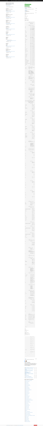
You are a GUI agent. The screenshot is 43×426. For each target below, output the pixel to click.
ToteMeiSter (26, 8)
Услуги (11, 0)
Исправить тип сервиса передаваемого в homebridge (30, 415)
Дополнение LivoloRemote (27, 413)
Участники (22, 0)
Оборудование (16, 0)
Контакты (18, 425)
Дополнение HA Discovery (27, 384)
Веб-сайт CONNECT (27, 418)
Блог (13, 0)
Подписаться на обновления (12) (28, 4)
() (10, 18)
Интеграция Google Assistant (27, 414)
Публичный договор (21, 425)
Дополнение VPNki (27, 408)
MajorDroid (26, 410)
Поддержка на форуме (27, 420)
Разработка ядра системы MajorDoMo (28, 380)
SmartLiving (35, 425)
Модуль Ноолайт (26, 382)
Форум (24, 0)
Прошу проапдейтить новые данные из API (29, 367)
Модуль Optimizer (26, 417)
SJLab (8, 425)
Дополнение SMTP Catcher (27, 409)
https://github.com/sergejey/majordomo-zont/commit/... (10, 17)
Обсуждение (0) (7, 18)
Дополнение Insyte (27, 416)
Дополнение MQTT (27, 383)
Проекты (9, 0)
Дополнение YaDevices (27, 381)
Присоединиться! (33, 0)
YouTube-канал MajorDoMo (27, 421)
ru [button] (36, 0)
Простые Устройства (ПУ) (27, 411)
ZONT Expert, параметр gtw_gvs (28, 376)
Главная (7, 0)
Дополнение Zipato (27, 419)
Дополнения (19, 0)
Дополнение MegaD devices (27, 385)
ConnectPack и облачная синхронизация (28, 412)
